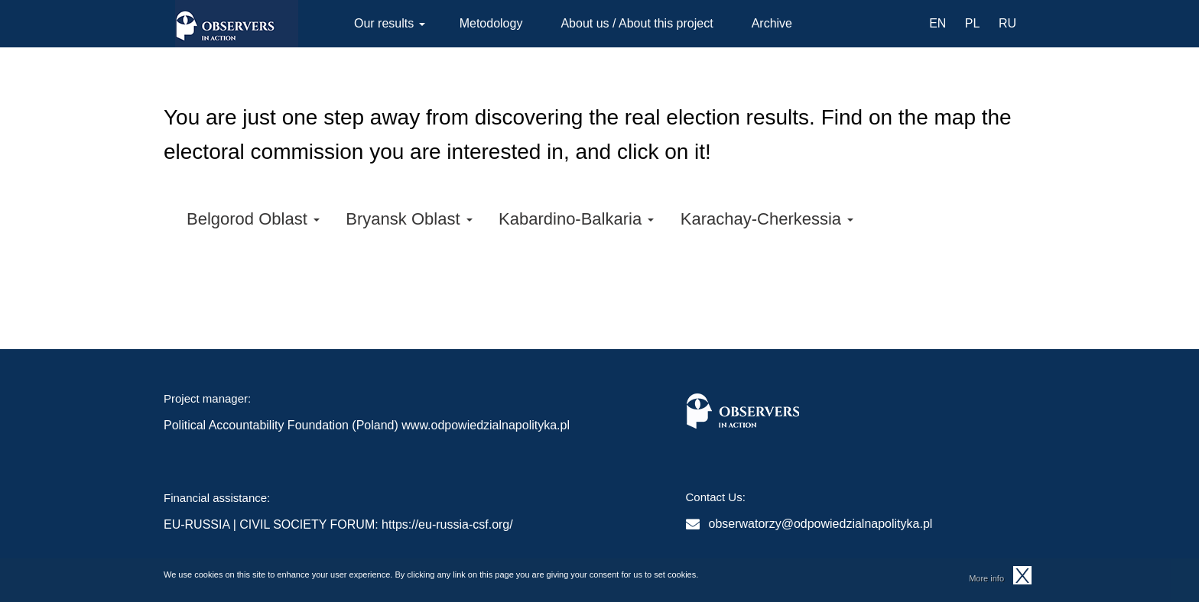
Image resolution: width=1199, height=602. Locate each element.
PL (972, 23)
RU (1007, 23)
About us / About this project (637, 23)
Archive (772, 23)
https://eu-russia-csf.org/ (447, 524)
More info (986, 580)
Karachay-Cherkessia (767, 218)
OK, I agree (1022, 577)
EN (937, 23)
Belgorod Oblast (253, 218)
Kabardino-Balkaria (576, 218)
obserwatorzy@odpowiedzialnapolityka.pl (821, 523)
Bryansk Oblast (409, 218)
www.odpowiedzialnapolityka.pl (485, 425)
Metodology (491, 23)
